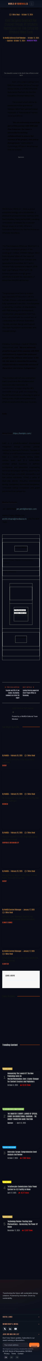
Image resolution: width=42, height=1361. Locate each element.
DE (12, 1357)
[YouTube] (15, 1329)
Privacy (7, 1354)
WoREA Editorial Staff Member (15, 38)
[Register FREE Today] (21, 177)
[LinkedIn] (10, 1329)
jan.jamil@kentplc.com (26, 509)
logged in (18, 980)
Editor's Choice (7, 1069)
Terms (13, 1354)
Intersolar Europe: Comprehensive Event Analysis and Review (22, 1153)
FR (17, 1357)
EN (6, 1357)
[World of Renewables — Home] (18, 3)
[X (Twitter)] (5, 1329)
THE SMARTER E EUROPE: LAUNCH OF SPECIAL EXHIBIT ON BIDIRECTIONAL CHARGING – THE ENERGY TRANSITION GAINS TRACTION (22, 1116)
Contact (20, 1354)
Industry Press (32, 41)
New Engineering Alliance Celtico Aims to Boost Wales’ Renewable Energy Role (19, 876)
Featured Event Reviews (9, 1147)
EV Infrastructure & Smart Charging (13, 1109)
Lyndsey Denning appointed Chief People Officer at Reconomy (31, 692)
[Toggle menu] (31, 3)
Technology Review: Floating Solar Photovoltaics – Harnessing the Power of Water (23, 1224)
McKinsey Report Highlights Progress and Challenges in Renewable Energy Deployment (18, 917)
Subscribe (34, 1346)
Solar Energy (6, 1182)
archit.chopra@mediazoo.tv (14, 519)
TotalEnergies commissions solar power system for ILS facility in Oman (22, 1187)
